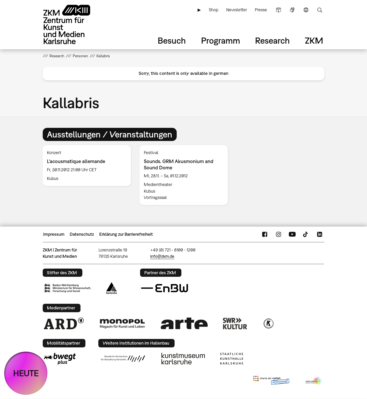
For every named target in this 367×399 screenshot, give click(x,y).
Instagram (278, 234)
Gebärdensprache (292, 9)
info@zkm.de (162, 256)
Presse (261, 9)
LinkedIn (319, 234)
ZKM (314, 40)
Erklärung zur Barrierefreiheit (126, 234)
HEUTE (26, 373)
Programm (220, 40)
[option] (86, 165)
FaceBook (264, 234)
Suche (319, 9)
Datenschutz (82, 234)
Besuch (172, 40)
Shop (213, 9)
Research (272, 40)
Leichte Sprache (278, 9)
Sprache (306, 9)
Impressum (54, 234)
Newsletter (236, 9)
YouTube (292, 234)
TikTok (306, 234)
